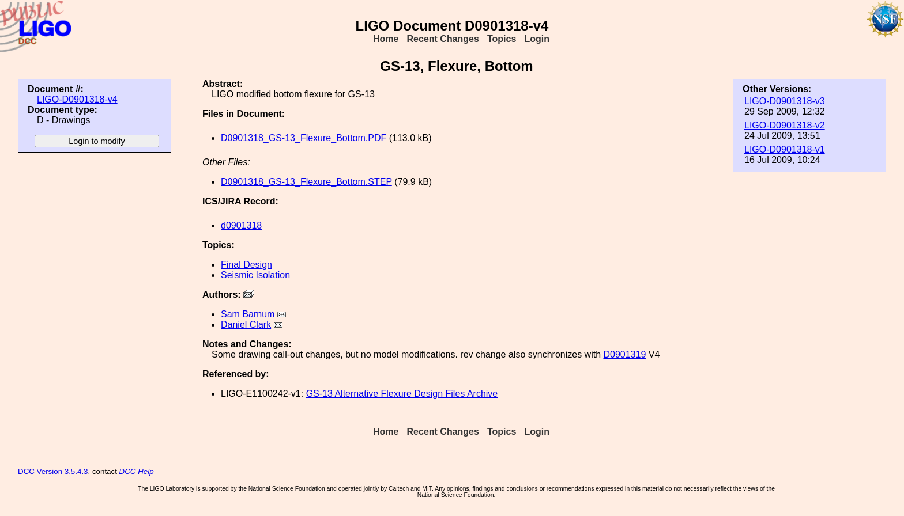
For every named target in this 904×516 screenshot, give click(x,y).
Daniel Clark (246, 324)
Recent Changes (443, 39)
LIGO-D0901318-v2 (784, 125)
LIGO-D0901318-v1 (784, 149)
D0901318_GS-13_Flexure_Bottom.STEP (306, 182)
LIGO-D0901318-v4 (77, 99)
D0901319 (624, 354)
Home (385, 39)
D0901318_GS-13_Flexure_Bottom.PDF (303, 138)
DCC (26, 471)
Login (536, 39)
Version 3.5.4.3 (62, 471)
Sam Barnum (247, 314)
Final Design (246, 265)
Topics (501, 39)
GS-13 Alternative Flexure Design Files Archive (402, 394)
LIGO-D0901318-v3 (784, 101)
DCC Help (136, 471)
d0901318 (241, 225)
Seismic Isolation (255, 275)
